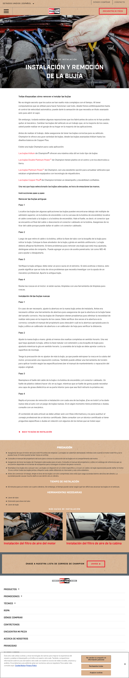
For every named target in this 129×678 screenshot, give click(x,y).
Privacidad (10, 646)
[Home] (54, 11)
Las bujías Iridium (27, 154)
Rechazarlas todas (96, 666)
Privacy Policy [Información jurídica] (31, 666)
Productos (12, 589)
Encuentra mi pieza (113, 11)
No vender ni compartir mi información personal (96, 659)
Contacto (120, 2)
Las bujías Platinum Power (31, 170)
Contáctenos (12, 625)
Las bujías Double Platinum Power (35, 160)
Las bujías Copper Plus (30, 180)
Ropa (7, 611)
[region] (64, 665)
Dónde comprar (101, 2)
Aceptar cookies (96, 673)
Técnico (10, 604)
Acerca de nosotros (16, 639)
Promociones (13, 597)
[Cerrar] (125, 664)
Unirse (94, 564)
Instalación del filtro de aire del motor (31, 543)
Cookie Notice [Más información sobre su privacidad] (20, 666)
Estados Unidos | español (17, 4)
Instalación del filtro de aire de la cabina (95, 543)
